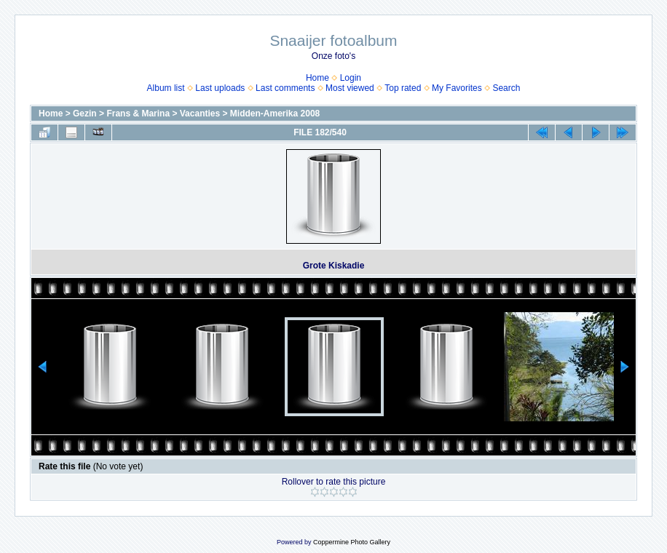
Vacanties (200, 113)
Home (317, 78)
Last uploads (220, 88)
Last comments (285, 88)
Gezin (85, 113)
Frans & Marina (138, 113)
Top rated (402, 88)
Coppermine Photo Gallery (351, 542)
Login (350, 78)
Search (506, 88)
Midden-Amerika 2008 (275, 113)
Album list (166, 88)
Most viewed (349, 88)
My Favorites (457, 88)
